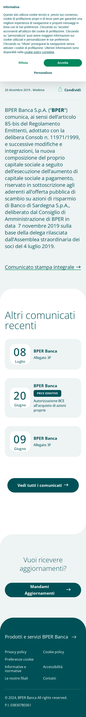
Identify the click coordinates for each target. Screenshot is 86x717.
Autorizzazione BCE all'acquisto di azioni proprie (50, 405)
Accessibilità (53, 667)
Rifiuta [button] (23, 62)
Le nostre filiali (16, 678)
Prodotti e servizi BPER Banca (37, 636)
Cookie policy (53, 652)
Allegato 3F (42, 357)
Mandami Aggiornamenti (40, 590)
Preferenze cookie (19, 659)
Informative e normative (15, 669)
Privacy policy (15, 652)
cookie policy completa (39, 52)
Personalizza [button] (43, 72)
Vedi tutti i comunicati (40, 485)
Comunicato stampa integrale (39, 267)
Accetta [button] (62, 62)
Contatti (49, 678)
